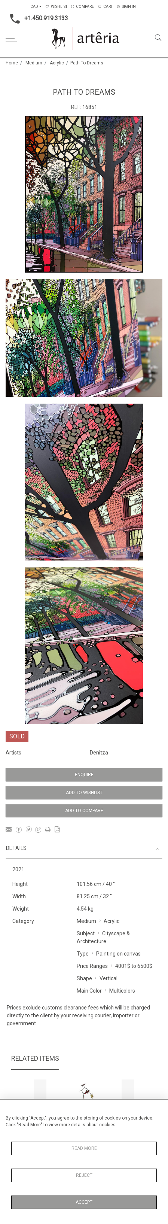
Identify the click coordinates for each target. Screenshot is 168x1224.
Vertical (108, 978)
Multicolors (122, 991)
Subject (86, 933)
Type (83, 954)
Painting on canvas (118, 954)
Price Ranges (92, 966)
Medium (33, 63)
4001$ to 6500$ (133, 966)
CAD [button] (34, 6)
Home (12, 63)
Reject (84, 1175)
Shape (84, 978)
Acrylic (57, 63)
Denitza (99, 753)
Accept (84, 1202)
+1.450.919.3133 (37, 19)
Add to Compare (84, 810)
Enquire (84, 774)
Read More (84, 1148)
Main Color (89, 991)
